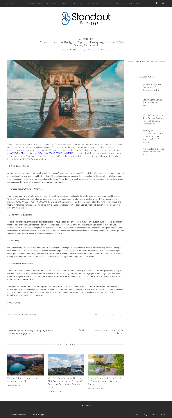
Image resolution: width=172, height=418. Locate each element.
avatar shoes (18, 153)
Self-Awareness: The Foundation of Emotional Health (151, 87)
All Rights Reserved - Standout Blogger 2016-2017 (31, 414)
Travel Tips (78, 3)
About (20, 3)
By (8, 314)
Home (10, 3)
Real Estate (135, 3)
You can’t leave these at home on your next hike (24, 380)
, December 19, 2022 (28, 314)
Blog (108, 3)
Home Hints (94, 3)
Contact (120, 3)
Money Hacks (35, 3)
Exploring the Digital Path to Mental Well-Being (152, 103)
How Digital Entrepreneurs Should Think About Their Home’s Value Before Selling (153, 137)
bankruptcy (25, 159)
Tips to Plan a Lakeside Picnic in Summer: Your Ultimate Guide (105, 381)
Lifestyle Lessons (57, 3)
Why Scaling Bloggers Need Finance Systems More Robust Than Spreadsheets (153, 119)
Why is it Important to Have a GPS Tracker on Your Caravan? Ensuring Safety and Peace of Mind (65, 383)
